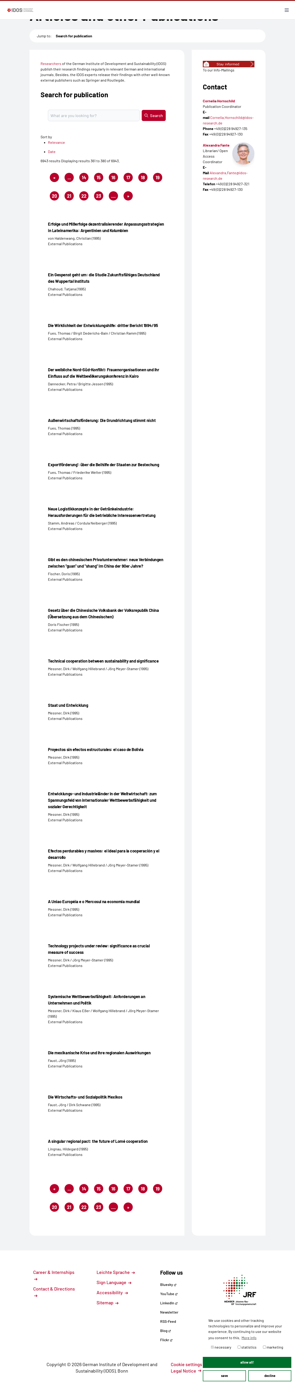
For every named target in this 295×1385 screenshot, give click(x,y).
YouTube (169, 1293)
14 (85, 178)
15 (100, 178)
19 (159, 178)
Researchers (51, 63)
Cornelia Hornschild (219, 101)
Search (154, 115)
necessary (221, 1347)
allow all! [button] (247, 1362)
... (69, 177)
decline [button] (269, 1376)
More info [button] (249, 1337)
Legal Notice (186, 1370)
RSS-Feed (168, 1321)
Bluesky (168, 1284)
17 (129, 178)
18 (144, 178)
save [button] (224, 1376)
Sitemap (107, 1302)
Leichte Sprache (116, 1272)
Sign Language (114, 1282)
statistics (247, 1347)
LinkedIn (169, 1303)
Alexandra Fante (216, 145)
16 (114, 178)
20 (55, 196)
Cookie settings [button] (189, 1364)
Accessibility (112, 1292)
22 (84, 196)
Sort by (46, 137)
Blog (165, 1330)
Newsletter (169, 1312)
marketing (273, 1347)
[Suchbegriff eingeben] (94, 115)
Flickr (166, 1340)
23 (99, 196)
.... (113, 196)
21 (70, 196)
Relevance (56, 142)
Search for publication (74, 36)
